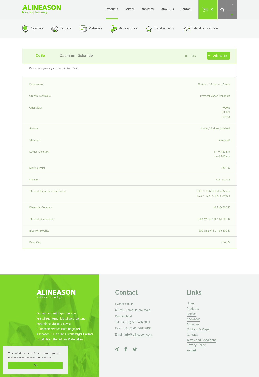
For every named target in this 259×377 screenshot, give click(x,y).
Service (130, 9)
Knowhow (147, 9)
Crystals (37, 28)
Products (112, 9)
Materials (95, 28)
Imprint (191, 350)
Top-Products (164, 28)
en (232, 14)
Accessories (128, 28)
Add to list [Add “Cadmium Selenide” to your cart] (220, 56)
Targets (65, 28)
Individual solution (205, 28)
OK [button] (35, 365)
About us (167, 9)
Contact (186, 9)
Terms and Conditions (201, 340)
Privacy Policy (196, 345)
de (232, 5)
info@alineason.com (138, 335)
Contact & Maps (198, 329)
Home (190, 303)
